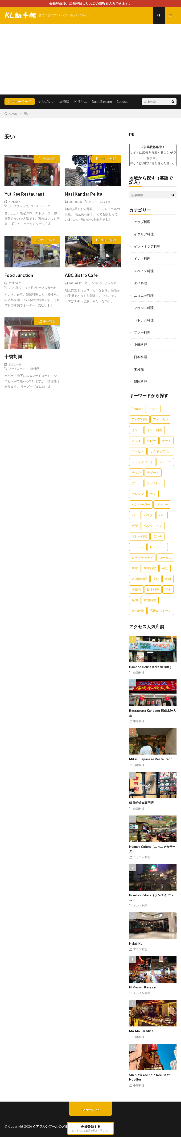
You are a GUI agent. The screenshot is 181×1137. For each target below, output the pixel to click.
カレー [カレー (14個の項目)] (151, 440)
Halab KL (135, 943)
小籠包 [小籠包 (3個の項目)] (136, 589)
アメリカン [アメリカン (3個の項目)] (160, 419)
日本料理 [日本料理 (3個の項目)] (153, 589)
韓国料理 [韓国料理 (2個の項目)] (150, 600)
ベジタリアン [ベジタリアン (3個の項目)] (153, 526)
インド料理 (142, 259)
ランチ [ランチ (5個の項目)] (157, 536)
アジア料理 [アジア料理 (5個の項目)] (139, 419)
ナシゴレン (46, 101)
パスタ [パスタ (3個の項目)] (148, 515)
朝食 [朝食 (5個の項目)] (168, 589)
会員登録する (90, 1128)
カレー (93, 201)
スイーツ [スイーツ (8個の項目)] (165, 462)
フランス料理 (144, 308)
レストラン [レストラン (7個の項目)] (157, 547)
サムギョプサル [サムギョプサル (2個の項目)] (160, 451)
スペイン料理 (144, 271)
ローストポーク (40, 206)
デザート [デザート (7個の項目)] (153, 472)
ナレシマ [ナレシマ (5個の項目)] (138, 494)
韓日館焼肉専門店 (141, 803)
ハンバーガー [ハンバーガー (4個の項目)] (141, 504)
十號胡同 (13, 356)
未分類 (139, 369)
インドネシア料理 (147, 246)
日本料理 (140, 357)
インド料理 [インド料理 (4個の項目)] (154, 430)
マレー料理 (108, 159)
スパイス (105, 201)
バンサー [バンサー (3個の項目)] (162, 504)
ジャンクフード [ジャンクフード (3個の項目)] (142, 462)
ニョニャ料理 (144, 295)
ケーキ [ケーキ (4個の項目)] (166, 440)
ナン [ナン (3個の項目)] (153, 494)
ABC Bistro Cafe (81, 275)
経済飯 (64, 101)
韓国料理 (140, 381)
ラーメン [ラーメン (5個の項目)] (138, 547)
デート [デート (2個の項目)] (136, 483)
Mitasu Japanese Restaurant (150, 759)
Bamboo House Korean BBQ (150, 667)
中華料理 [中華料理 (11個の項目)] (150, 568)
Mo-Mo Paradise (141, 1031)
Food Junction (18, 275)
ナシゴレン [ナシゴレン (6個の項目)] (154, 483)
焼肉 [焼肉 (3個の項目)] (135, 600)
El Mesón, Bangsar (142, 987)
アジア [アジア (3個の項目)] (153, 409)
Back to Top (90, 1110)
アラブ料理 (142, 222)
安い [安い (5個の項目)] (156, 579)
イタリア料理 (144, 234)
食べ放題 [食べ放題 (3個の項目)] (138, 611)
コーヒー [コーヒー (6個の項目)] (138, 451)
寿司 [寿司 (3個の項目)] (168, 579)
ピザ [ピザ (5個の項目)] (135, 526)
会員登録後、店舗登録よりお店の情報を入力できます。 (90, 3)
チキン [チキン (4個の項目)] (136, 472)
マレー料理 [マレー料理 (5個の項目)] (139, 536)
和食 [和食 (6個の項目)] (165, 568)
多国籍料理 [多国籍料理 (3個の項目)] (139, 579)
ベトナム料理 (144, 320)
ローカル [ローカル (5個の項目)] (165, 557)
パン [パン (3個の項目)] (162, 515)
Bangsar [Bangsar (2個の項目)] (137, 409)
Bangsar (123, 101)
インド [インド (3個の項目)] (136, 430)
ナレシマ (110, 283)
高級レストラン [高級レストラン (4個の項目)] (160, 611)
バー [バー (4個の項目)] (135, 515)
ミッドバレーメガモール (40, 287)
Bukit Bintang (102, 101)
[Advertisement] (90, 59)
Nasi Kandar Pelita (83, 194)
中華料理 (49, 159)
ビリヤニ (80, 101)
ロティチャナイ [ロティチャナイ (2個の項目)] (142, 557)
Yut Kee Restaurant (24, 194)
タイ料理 (140, 283)
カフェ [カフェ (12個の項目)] (136, 440)
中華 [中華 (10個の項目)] (135, 568)
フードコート (16, 368)
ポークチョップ (18, 206)
